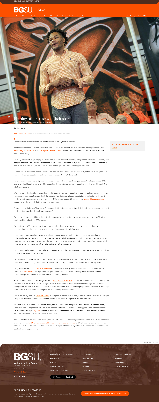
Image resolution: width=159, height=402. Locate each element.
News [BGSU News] (84, 16)
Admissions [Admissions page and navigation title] (25, 16)
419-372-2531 (20, 371)
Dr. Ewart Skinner (42, 295)
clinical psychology (43, 268)
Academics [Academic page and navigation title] (16, 16)
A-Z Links (53, 362)
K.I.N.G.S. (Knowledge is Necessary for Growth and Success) (51, 323)
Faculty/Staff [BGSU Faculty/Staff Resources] (87, 358)
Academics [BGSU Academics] (54, 358)
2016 (24, 133)
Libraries (53, 16)
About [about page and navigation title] (33, 16)
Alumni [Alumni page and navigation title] (46, 16)
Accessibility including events (61, 354)
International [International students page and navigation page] (76, 16)
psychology (18, 150)
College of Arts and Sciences (51, 150)
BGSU (15, 133)
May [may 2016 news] (28, 133)
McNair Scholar (27, 271)
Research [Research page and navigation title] (60, 16)
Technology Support (122, 362)
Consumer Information (59, 370)
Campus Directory (57, 366)
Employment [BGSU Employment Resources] (87, 354)
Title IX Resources (122, 366)
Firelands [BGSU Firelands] (85, 362)
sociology (30, 150)
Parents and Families (123, 354)
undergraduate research (62, 280)
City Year (36, 310)
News (20, 133)
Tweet (16, 139)
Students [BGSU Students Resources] (118, 358)
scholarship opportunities (94, 199)
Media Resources (89, 370)
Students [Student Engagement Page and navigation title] (68, 16)
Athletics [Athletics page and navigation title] (39, 16)
